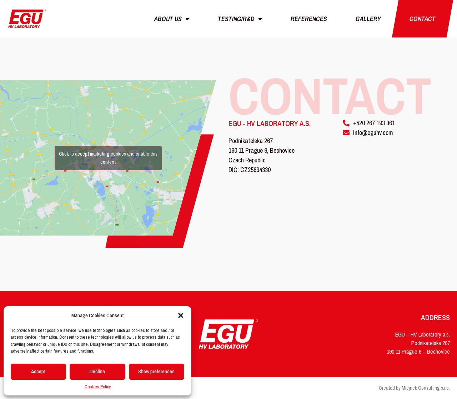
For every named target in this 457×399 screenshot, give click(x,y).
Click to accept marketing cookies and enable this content (108, 158)
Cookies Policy (98, 387)
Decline (97, 371)
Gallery (368, 18)
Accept (38, 371)
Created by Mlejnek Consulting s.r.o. (414, 388)
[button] (180, 315)
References (309, 18)
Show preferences (156, 371)
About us (172, 19)
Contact (422, 18)
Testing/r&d (240, 19)
